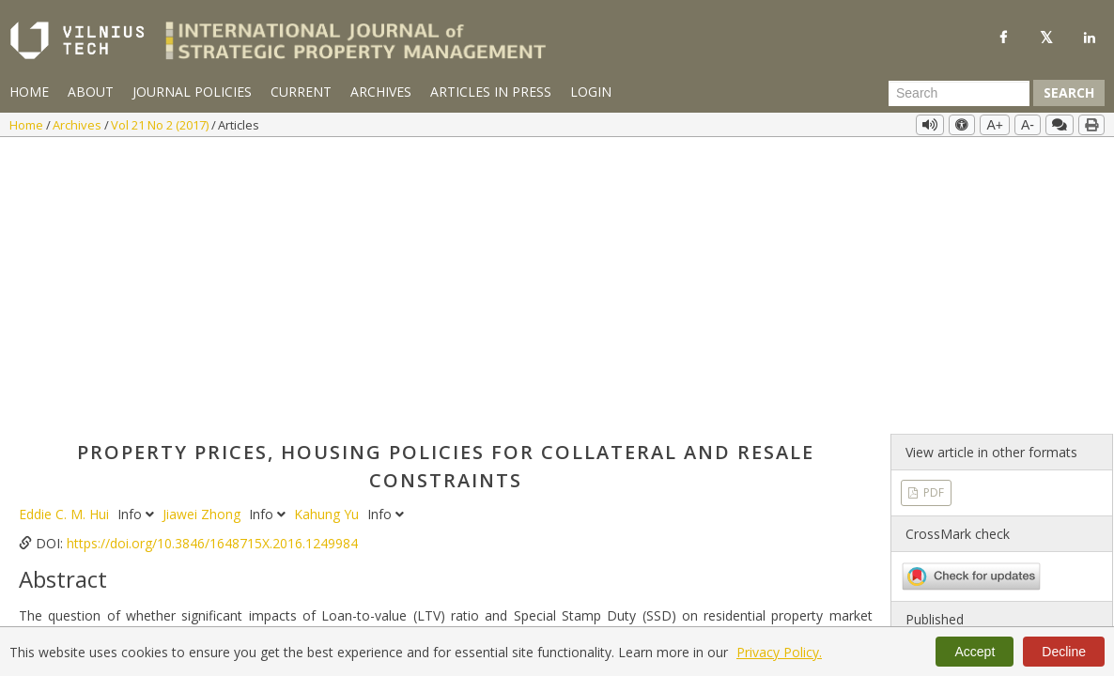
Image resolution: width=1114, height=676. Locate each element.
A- (1027, 124)
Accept (974, 651)
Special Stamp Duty (276, 464)
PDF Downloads (527, 616)
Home (29, 91)
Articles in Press (490, 91)
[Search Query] (959, 93)
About (91, 91)
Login (590, 91)
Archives (380, 91)
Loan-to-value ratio (150, 464)
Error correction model (580, 464)
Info (137, 235)
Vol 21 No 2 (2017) (161, 124)
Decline (1064, 651)
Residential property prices (423, 464)
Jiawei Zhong (203, 235)
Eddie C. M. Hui (66, 235)
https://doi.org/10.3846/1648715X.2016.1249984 (212, 264)
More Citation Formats (105, 569)
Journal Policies (192, 91)
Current (301, 91)
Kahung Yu (328, 235)
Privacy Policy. (779, 652)
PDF (932, 214)
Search (1069, 92)
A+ (994, 124)
